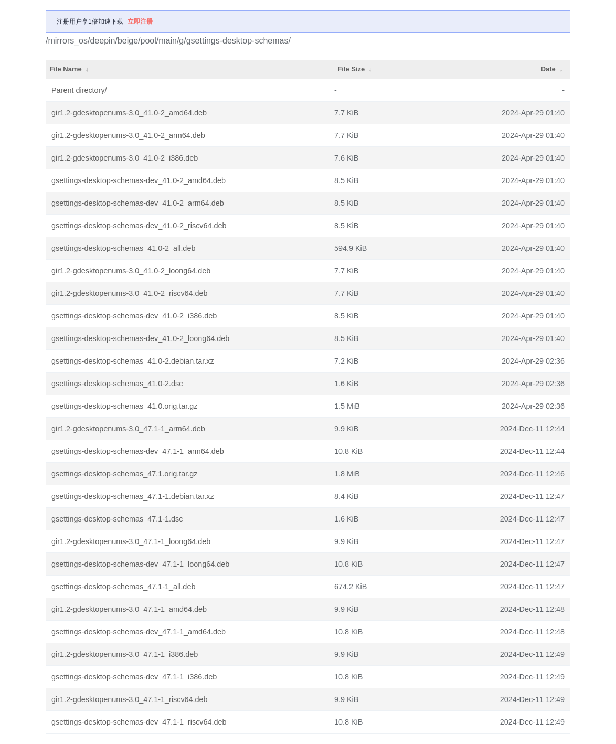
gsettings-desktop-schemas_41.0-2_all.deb (123, 248)
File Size (351, 69)
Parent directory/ (79, 90)
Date (548, 69)
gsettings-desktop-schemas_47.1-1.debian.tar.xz (132, 496)
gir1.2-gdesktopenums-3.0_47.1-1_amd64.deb (129, 609)
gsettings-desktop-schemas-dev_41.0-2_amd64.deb (138, 180)
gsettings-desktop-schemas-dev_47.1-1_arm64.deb (137, 451)
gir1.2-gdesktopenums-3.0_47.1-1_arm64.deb (128, 428)
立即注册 (140, 21)
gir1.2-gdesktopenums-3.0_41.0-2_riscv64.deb (129, 293)
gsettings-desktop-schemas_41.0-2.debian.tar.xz (132, 361)
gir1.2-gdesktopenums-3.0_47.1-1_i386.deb (124, 654)
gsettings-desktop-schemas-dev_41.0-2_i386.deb (134, 316)
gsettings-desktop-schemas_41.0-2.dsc (117, 383)
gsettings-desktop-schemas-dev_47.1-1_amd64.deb (138, 632)
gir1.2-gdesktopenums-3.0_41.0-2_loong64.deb (130, 271)
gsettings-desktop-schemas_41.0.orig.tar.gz (124, 406)
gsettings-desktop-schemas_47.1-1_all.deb (123, 586)
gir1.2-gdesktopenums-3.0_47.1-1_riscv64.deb (129, 699)
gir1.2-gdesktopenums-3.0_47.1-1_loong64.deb (130, 541)
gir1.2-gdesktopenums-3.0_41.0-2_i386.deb (124, 158)
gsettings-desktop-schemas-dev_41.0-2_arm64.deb (137, 203)
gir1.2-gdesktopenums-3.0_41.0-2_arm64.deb (128, 135)
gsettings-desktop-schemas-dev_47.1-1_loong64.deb (140, 564)
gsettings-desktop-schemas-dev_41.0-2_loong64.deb (140, 338)
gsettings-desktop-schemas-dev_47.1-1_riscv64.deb (139, 722)
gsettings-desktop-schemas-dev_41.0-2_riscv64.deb (139, 225)
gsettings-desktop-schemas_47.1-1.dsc (117, 519)
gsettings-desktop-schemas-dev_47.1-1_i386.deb (134, 677)
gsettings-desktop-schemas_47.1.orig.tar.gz (124, 474)
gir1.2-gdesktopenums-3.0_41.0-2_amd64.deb (129, 113)
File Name (65, 69)
